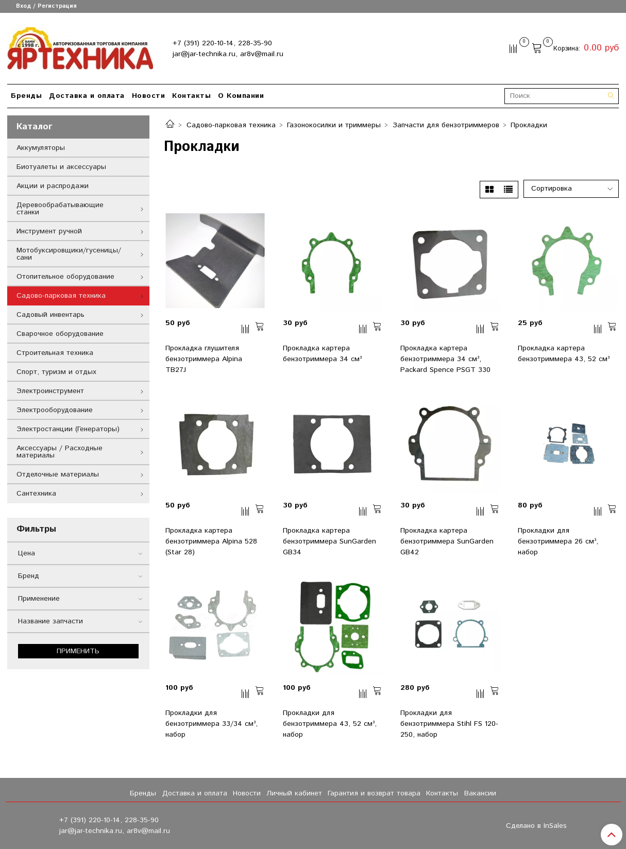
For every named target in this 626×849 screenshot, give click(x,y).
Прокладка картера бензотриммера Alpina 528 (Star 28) (211, 541)
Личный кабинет (294, 793)
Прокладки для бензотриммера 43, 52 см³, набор (330, 724)
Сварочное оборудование (60, 334)
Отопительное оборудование (65, 276)
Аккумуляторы (40, 148)
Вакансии (480, 793)
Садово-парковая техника (231, 125)
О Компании (241, 96)
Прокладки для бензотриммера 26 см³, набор (558, 541)
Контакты (191, 96)
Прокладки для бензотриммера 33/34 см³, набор (211, 724)
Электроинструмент (50, 391)
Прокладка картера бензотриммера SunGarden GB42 (447, 541)
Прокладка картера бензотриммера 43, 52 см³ (564, 353)
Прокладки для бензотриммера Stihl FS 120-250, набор (449, 724)
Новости (148, 96)
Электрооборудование (54, 410)
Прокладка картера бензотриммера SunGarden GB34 (329, 541)
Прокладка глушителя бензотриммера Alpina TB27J (203, 359)
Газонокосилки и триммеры (334, 125)
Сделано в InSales (536, 825)
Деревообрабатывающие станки (60, 208)
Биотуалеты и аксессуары (61, 167)
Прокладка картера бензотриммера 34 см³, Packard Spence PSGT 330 (445, 359)
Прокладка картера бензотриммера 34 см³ (322, 353)
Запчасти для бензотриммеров (446, 125)
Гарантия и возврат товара (374, 793)
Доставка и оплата (87, 96)
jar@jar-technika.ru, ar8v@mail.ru (228, 54)
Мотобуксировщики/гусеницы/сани (68, 254)
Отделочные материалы (57, 474)
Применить (78, 651)
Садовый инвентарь (50, 315)
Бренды (26, 96)
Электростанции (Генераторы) (68, 429)
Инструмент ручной (49, 231)
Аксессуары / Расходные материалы (59, 452)
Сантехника (36, 493)
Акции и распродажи (52, 186)
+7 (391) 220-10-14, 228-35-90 (222, 43)
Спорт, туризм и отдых (56, 372)
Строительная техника (54, 353)
